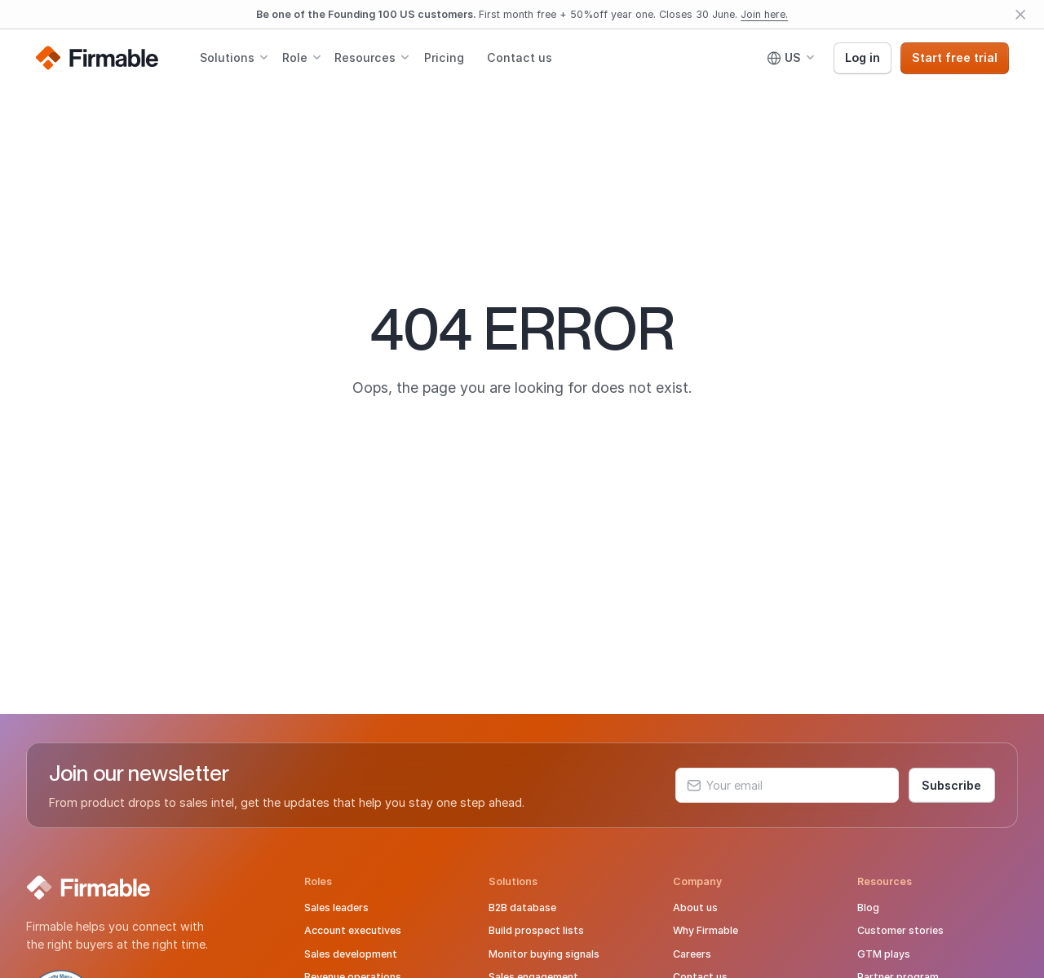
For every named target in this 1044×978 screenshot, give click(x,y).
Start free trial (955, 57)
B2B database (522, 907)
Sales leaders (336, 907)
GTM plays (883, 954)
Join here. (764, 14)
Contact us (519, 57)
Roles (318, 881)
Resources (365, 57)
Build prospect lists (536, 930)
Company (697, 881)
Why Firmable (705, 930)
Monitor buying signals (544, 954)
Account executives (352, 930)
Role (294, 57)
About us (695, 907)
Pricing (444, 57)
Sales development (350, 954)
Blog (868, 907)
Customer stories (900, 930)
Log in (862, 57)
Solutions (227, 57)
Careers (692, 954)
